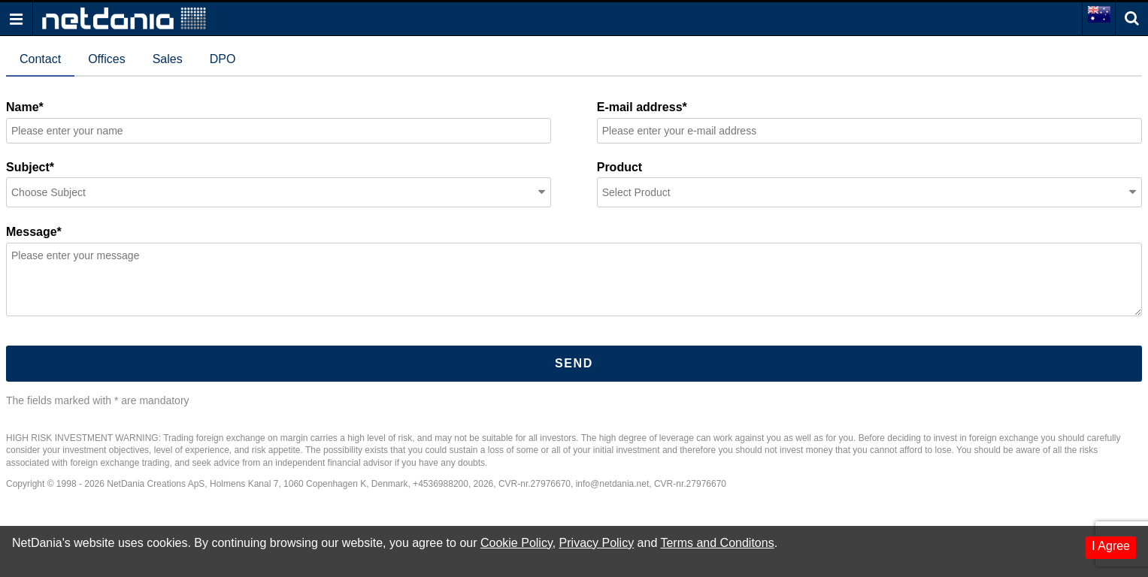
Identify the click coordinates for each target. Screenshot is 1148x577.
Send (574, 363)
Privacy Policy (597, 542)
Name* (25, 107)
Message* (34, 231)
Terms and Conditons (717, 542)
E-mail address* (642, 107)
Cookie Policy (516, 542)
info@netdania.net (613, 484)
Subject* (30, 167)
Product (619, 167)
